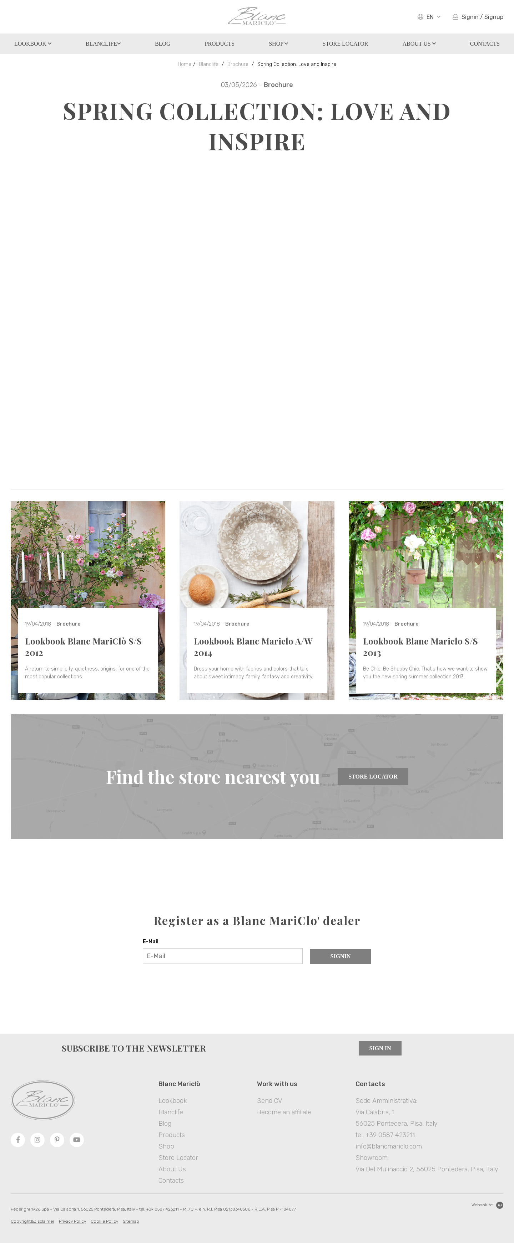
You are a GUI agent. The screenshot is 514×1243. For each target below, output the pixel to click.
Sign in (380, 1048)
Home (184, 64)
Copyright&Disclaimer (32, 1221)
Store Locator (372, 777)
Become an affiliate (284, 1112)
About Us (418, 44)
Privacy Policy (72, 1221)
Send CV (269, 1101)
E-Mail (150, 942)
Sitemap (131, 1221)
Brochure (237, 64)
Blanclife (103, 44)
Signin (341, 956)
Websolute (487, 1205)
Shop (278, 44)
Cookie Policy (104, 1221)
